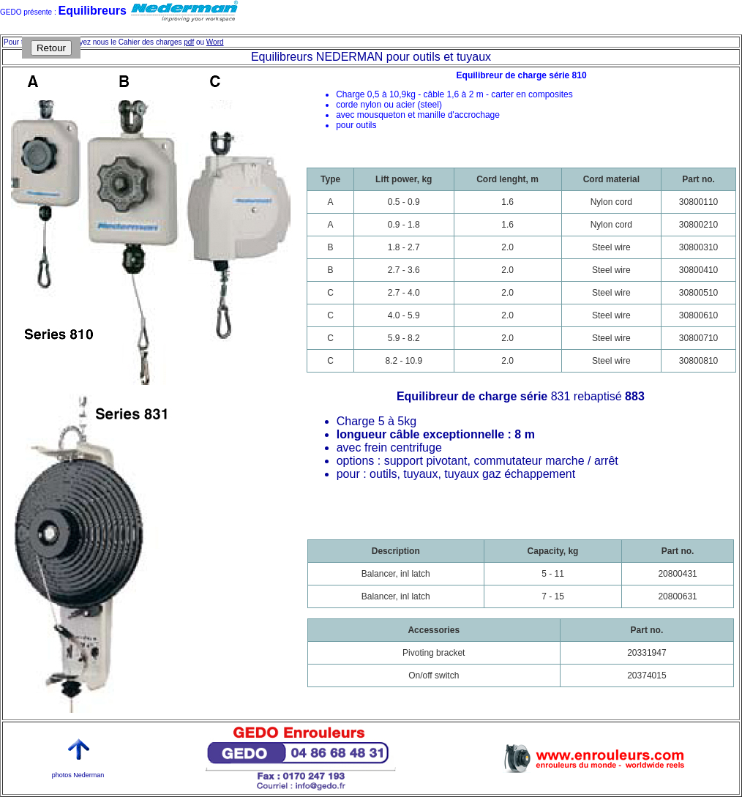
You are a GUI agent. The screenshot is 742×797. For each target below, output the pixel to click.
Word (215, 42)
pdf (189, 42)
